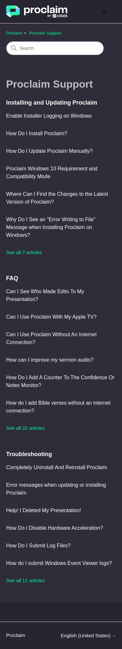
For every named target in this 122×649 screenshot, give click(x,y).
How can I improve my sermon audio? (50, 360)
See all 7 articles (24, 252)
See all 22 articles (25, 428)
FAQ (12, 278)
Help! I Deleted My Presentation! (43, 510)
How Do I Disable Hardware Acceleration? (54, 528)
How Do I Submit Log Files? (38, 545)
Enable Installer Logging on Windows (49, 116)
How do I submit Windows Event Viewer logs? (59, 563)
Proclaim (14, 33)
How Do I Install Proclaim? (36, 133)
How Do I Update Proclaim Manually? (49, 151)
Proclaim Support (45, 33)
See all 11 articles (25, 580)
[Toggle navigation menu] (104, 12)
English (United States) (88, 635)
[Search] (55, 48)
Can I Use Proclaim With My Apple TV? (51, 317)
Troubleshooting (29, 454)
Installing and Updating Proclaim (51, 102)
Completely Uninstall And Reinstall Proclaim (56, 467)
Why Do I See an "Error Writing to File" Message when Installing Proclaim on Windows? (50, 227)
